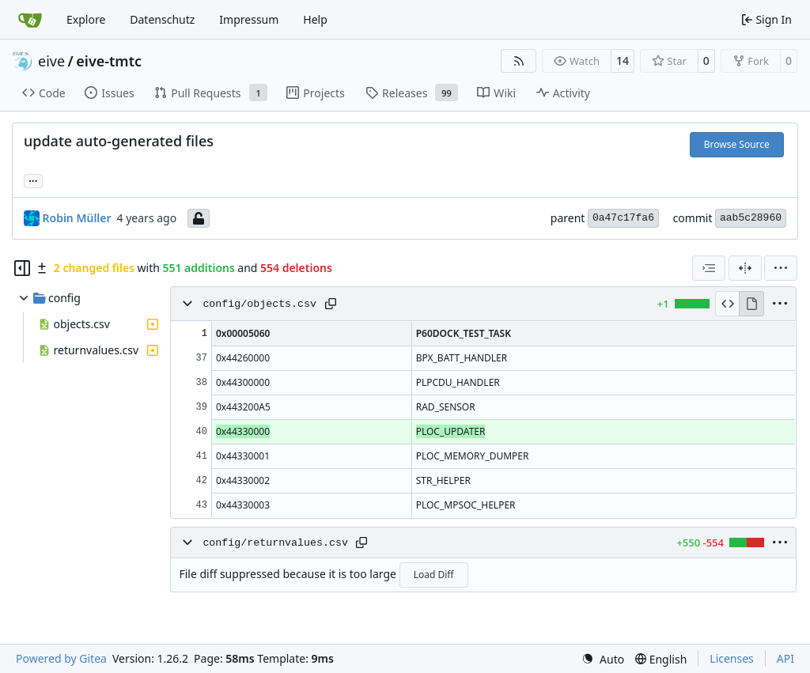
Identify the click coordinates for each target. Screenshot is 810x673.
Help (315, 19)
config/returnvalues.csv (275, 543)
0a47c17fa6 (623, 218)
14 (622, 60)
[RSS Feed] (519, 61)
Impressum (248, 19)
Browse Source (737, 144)
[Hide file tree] (22, 268)
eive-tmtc (109, 61)
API (785, 658)
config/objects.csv (259, 304)
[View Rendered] (751, 303)
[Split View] (745, 268)
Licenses (732, 658)
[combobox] (708, 268)
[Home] (30, 20)
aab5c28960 (751, 218)
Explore (85, 19)
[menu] (780, 268)
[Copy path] (331, 304)
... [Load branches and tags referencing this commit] (33, 179)
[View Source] (727, 303)
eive (51, 61)
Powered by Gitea (61, 658)
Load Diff (434, 574)
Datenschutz (162, 19)
